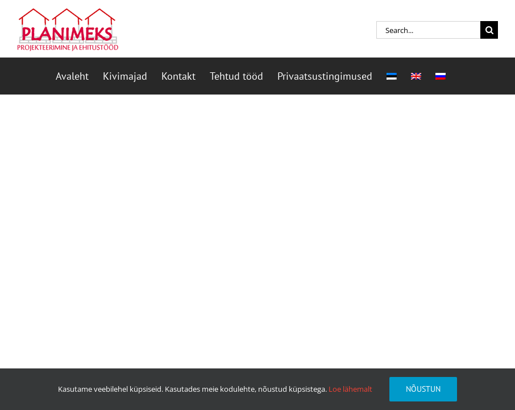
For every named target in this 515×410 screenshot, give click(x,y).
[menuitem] (392, 76)
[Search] (489, 30)
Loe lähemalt (350, 389)
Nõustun (423, 389)
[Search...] (428, 30)
